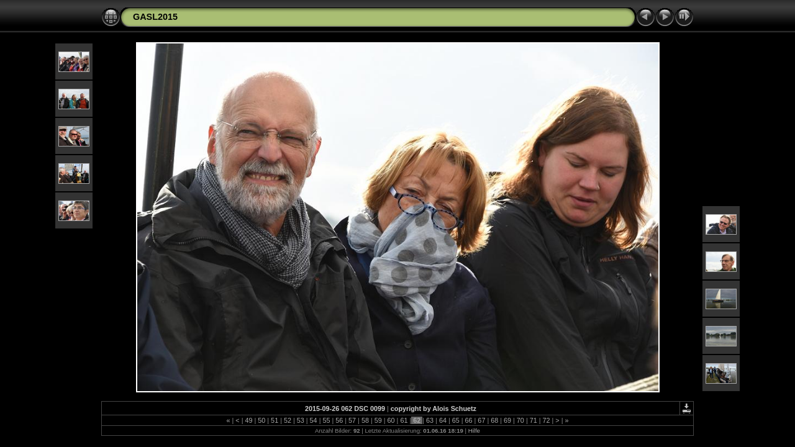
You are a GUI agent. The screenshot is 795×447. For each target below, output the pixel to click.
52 (287, 420)
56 (339, 420)
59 (378, 420)
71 (533, 420)
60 (391, 420)
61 (403, 420)
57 (352, 420)
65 (455, 420)
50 (261, 420)
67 (481, 420)
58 (365, 420)
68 (494, 420)
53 (300, 420)
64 (442, 420)
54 (313, 420)
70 (520, 420)
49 (248, 420)
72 (546, 420)
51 (274, 420)
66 (469, 420)
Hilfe (474, 430)
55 (326, 420)
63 (429, 420)
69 (507, 420)
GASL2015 (155, 17)
